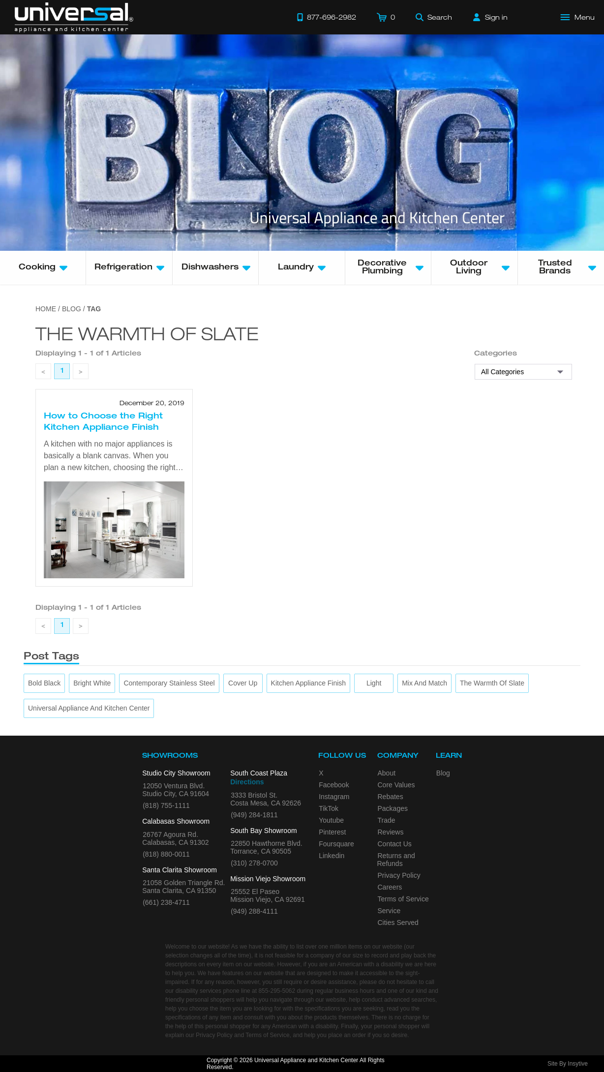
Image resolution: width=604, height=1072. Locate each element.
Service (389, 911)
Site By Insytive (567, 1063)
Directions (247, 782)
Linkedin (331, 856)
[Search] (434, 17)
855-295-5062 (276, 990)
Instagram (334, 797)
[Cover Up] (242, 683)
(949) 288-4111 (254, 911)
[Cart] (386, 17)
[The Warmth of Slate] (492, 683)
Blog (443, 773)
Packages (393, 808)
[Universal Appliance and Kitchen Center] (88, 708)
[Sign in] (490, 17)
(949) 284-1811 (254, 815)
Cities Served (398, 922)
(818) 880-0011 (166, 854)
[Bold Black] (44, 683)
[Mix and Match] (424, 683)
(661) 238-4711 (166, 902)
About (387, 773)
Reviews (391, 832)
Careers (390, 887)
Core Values (396, 785)
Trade (386, 820)
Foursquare (336, 844)
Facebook (334, 785)
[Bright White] (92, 683)
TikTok (328, 808)
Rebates (390, 797)
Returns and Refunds (396, 859)
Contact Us (395, 844)
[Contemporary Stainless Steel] (169, 683)
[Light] (373, 683)
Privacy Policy (399, 875)
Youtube (331, 820)
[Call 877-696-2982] (326, 17)
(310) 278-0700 (254, 863)
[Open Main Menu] (578, 17)
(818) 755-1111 (166, 805)
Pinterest (332, 832)
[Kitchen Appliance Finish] (308, 683)
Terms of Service (403, 899)
